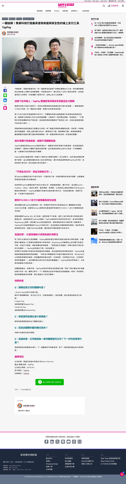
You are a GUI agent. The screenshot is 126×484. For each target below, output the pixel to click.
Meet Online (104, 1)
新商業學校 (69, 458)
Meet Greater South (107, 461)
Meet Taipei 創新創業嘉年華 (110, 458)
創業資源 (75, 11)
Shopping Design (52, 464)
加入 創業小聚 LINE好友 (49, 382)
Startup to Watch (28, 19)
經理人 (48, 461)
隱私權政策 (18, 462)
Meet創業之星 (25, 389)
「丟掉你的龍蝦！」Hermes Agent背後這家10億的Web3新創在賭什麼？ (109, 46)
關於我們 (6, 462)
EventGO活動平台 (87, 461)
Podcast (56, 11)
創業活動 (65, 11)
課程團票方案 (69, 464)
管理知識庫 (85, 458)
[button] (122, 474)
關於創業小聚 (112, 1)
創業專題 (48, 11)
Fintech (19, 19)
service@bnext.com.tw (15, 465)
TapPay (26, 370)
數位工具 (12, 19)
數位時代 (49, 458)
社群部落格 (85, 11)
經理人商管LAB (86, 464)
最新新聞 (39, 11)
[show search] (104, 6)
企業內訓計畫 (69, 466)
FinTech (5, 19)
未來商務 (49, 469)
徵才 (12, 462)
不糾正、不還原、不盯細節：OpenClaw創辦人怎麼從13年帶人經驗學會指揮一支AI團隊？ (109, 54)
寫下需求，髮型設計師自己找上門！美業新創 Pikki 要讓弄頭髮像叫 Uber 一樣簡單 (108, 31)
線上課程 (68, 461)
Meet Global (87, 1)
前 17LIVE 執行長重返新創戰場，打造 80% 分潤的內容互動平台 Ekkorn (107, 24)
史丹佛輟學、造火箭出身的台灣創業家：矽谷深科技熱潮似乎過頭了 (108, 39)
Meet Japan (96, 1)
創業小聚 (49, 466)
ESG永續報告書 (29, 462)
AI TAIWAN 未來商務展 (109, 464)
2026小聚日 (121, 1)
